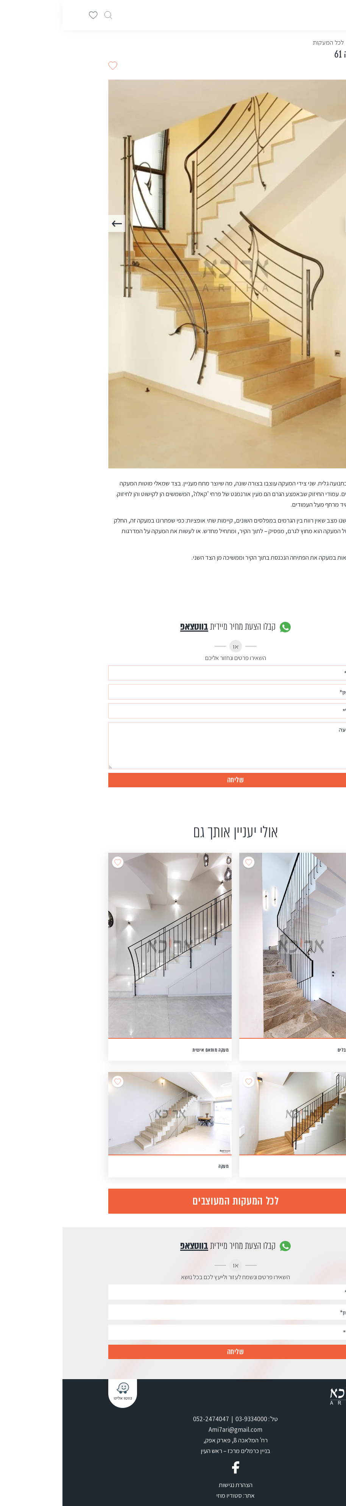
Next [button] (54, 223)
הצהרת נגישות (173, 1485)
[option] (173, 274)
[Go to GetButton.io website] (328, 1498)
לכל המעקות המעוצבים (173, 1201)
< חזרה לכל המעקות (275, 42)
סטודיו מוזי (166, 1495)
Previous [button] (291, 223)
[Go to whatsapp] (327, 1483)
